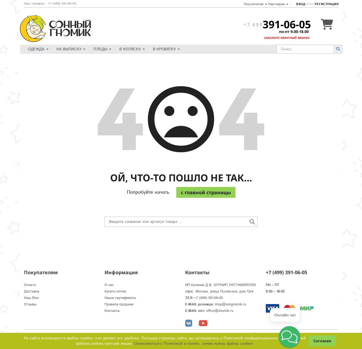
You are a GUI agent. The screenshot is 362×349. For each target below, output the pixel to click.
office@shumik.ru (219, 310)
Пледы (102, 49)
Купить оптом (115, 291)
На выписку (70, 49)
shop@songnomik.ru (230, 304)
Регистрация (326, 4)
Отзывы (30, 304)
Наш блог (31, 298)
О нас (109, 285)
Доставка (31, 291)
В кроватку (166, 49)
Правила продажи (119, 304)
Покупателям (255, 4)
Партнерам (278, 4)
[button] (289, 337)
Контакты (112, 310)
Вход (300, 4)
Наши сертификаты (120, 298)
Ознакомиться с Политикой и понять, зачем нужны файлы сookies (193, 343)
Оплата (30, 285)
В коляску (132, 49)
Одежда (38, 49)
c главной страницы (206, 192)
